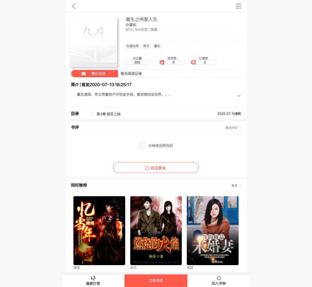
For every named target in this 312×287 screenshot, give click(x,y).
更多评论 (232, 128)
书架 (238, 6)
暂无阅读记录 (106, 73)
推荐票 (172, 61)
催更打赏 (93, 281)
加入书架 (218, 280)
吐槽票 (203, 61)
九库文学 (73, 6)
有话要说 (156, 168)
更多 (235, 185)
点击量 (137, 61)
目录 (75, 113)
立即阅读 (156, 281)
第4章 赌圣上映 (109, 114)
